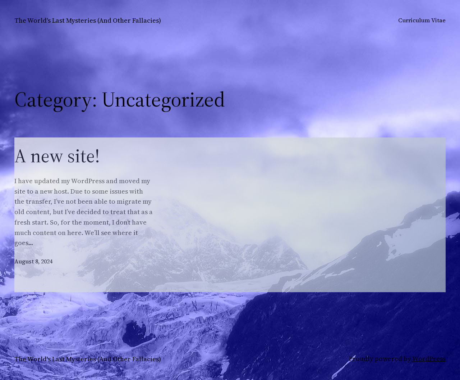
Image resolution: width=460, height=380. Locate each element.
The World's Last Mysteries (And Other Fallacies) (87, 20)
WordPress (429, 358)
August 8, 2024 (33, 261)
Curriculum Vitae (422, 20)
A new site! (57, 156)
